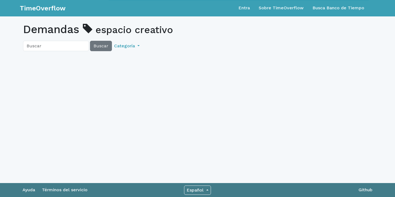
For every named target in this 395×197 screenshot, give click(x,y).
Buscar (101, 45)
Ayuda (28, 189)
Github (366, 189)
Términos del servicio (65, 189)
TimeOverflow (43, 8)
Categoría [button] (125, 45)
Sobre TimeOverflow (281, 7)
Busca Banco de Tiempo (338, 7)
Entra (244, 7)
